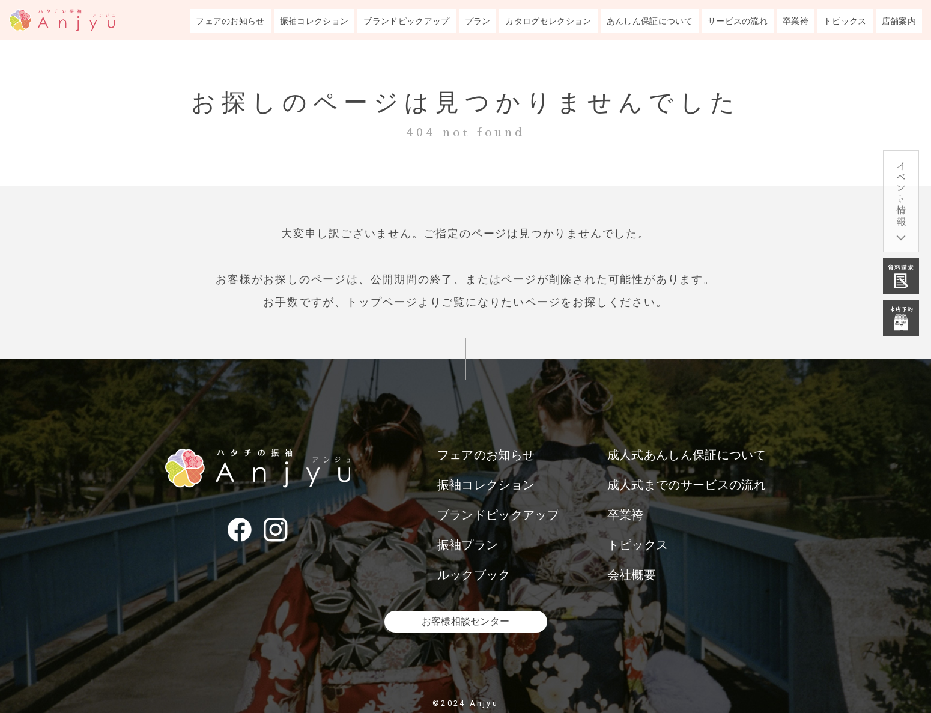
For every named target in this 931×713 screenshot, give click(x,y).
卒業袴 (795, 21)
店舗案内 (899, 21)
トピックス (845, 21)
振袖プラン (468, 545)
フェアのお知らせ (230, 21)
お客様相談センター (466, 621)
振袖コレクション (314, 21)
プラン (478, 21)
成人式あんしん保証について (686, 455)
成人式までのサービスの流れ (686, 485)
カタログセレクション (548, 21)
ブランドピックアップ (406, 21)
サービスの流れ (738, 21)
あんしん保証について (650, 21)
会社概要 (631, 575)
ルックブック (474, 575)
